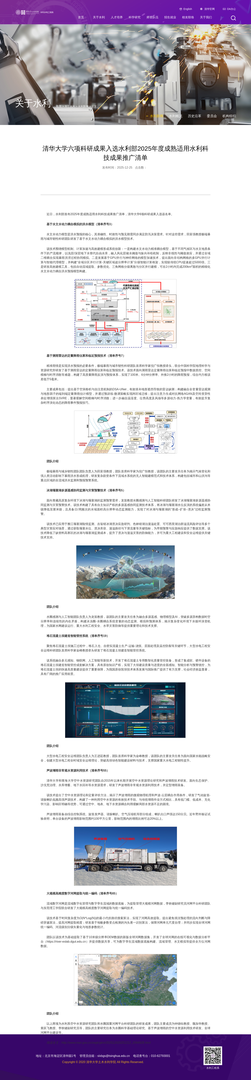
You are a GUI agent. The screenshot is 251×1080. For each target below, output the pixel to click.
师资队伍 (152, 17)
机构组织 (229, 116)
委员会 (212, 116)
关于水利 (99, 17)
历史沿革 (194, 116)
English (187, 8)
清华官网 (209, 8)
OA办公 (231, 8)
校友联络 (188, 17)
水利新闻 (83, 106)
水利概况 (175, 116)
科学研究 (135, 17)
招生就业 (170, 17)
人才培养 (117, 17)
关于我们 (206, 17)
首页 (81, 17)
